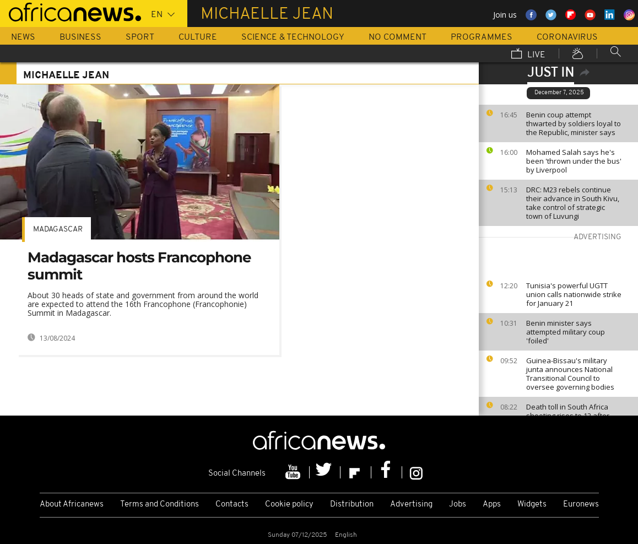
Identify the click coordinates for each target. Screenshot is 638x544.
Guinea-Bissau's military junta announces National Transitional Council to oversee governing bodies (570, 373)
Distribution (352, 504)
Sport (140, 37)
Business (80, 37)
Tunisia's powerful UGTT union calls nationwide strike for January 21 (573, 294)
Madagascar (58, 229)
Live (528, 55)
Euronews (581, 504)
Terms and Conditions (159, 504)
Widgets (532, 504)
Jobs (457, 504)
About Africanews (72, 504)
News (23, 37)
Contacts (231, 504)
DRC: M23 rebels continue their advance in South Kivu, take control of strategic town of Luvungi (572, 202)
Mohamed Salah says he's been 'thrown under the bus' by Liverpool (573, 161)
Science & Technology (292, 37)
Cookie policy (289, 504)
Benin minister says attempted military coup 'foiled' (565, 332)
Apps (492, 504)
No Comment (397, 37)
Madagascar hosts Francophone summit (139, 266)
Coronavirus (567, 37)
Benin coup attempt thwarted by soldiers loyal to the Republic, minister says (573, 123)
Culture (198, 37)
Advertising (411, 504)
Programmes (481, 37)
